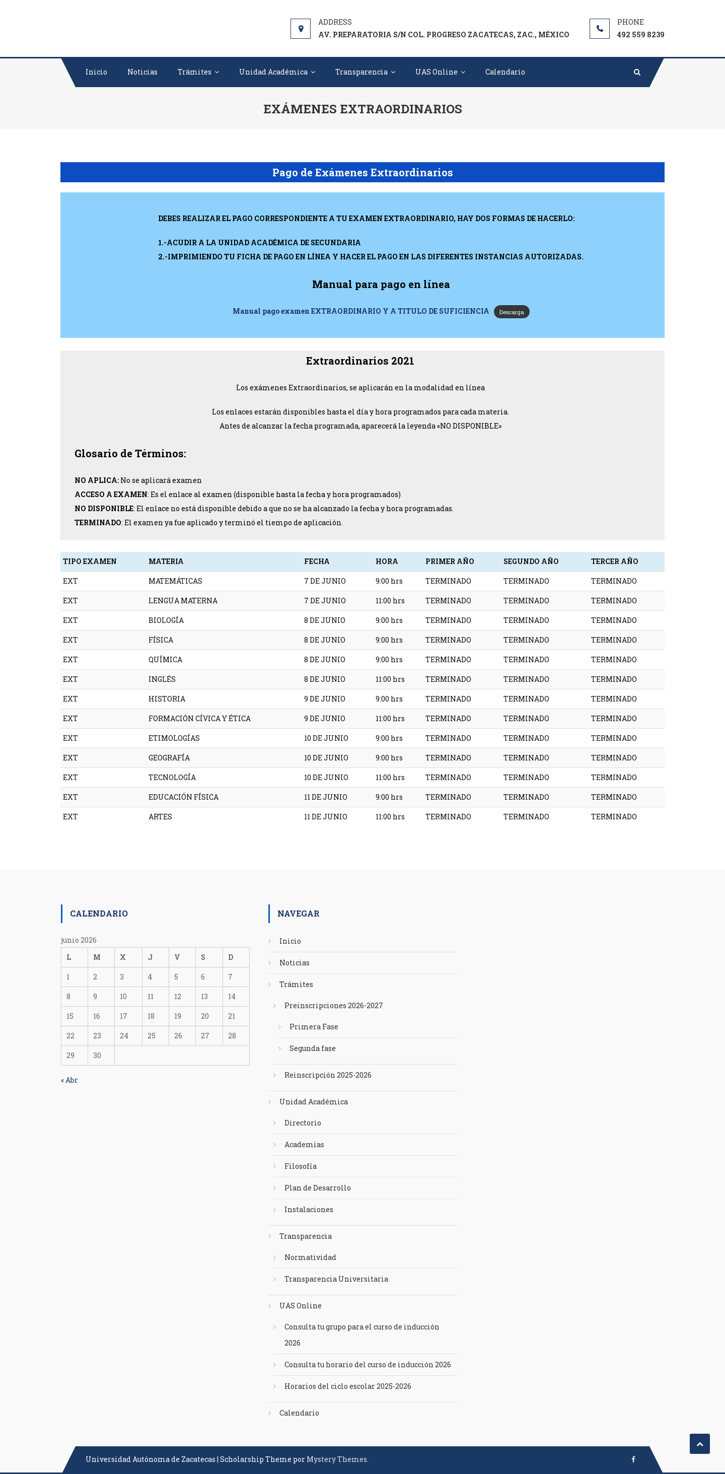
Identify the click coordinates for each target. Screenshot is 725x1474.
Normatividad (310, 1257)
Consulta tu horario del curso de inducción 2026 (367, 1364)
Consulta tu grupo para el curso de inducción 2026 (362, 1335)
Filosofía (300, 1166)
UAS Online (436, 72)
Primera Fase (313, 1026)
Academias (304, 1144)
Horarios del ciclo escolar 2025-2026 (347, 1386)
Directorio (302, 1123)
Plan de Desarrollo (317, 1187)
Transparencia (361, 72)
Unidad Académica (273, 72)
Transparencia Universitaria (336, 1279)
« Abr (69, 1080)
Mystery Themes (337, 1459)
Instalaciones (308, 1209)
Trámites (194, 72)
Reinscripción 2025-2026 (328, 1075)
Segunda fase (312, 1048)
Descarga (511, 311)
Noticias (142, 72)
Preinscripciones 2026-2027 (333, 1005)
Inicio (96, 72)
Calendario (505, 72)
